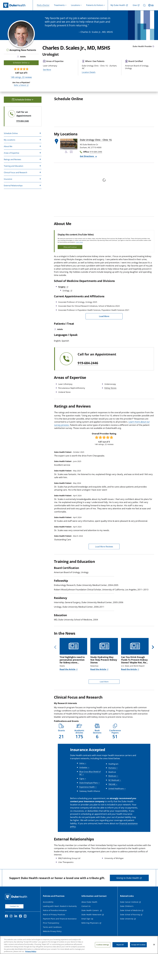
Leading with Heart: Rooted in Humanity (60, 906)
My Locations (9, 140)
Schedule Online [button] (21, 62)
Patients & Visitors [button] (94, 5)
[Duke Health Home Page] (16, 896)
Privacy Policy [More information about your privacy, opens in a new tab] (30, 951)
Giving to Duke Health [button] (127, 877)
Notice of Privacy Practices (54, 914)
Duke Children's (126, 906)
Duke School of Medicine (130, 910)
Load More (104, 316)
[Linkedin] (16, 916)
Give (135, 5)
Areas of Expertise (11, 153)
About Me (8, 146)
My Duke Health (117, 5)
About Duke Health (89, 902)
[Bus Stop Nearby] (71, 152)
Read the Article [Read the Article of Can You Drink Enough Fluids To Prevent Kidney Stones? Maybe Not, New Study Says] (129, 669)
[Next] (152, 647)
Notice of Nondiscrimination (55, 910)
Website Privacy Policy (52, 931)
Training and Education (13, 166)
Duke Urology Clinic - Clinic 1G (96, 139)
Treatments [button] (59, 5)
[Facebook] (7, 916)
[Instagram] (11, 916)
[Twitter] (21, 916)
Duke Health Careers (90, 910)
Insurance (8, 179)
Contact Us (14, 906)
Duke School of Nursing (130, 914)
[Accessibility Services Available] (66, 152)
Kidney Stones (110, 388)
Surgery (62, 286)
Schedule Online (11, 133)
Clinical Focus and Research (15, 172)
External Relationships (13, 185)
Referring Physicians (90, 923)
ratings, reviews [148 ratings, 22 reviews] (21, 77)
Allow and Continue (70, 247)
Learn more (79, 242)
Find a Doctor (43, 5)
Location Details (88, 72)
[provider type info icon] (153, 46)
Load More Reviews (104, 546)
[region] (79, 945)
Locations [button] (75, 5)
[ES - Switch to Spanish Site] (151, 5)
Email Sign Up (87, 919)
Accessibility (48, 902)
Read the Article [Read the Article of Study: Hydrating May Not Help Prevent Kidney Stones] (98, 669)
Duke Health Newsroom (91, 914)
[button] (61, 731)
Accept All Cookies (138, 945)
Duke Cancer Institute (129, 902)
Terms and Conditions (52, 927)
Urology (66, 290)
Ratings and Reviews (12, 159)
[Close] (154, 944)
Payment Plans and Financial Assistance (60, 919)
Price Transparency (51, 923)
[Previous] (56, 647)
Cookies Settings (102, 945)
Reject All (120, 945)
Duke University (126, 919)
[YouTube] (26, 916)
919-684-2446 (88, 363)
